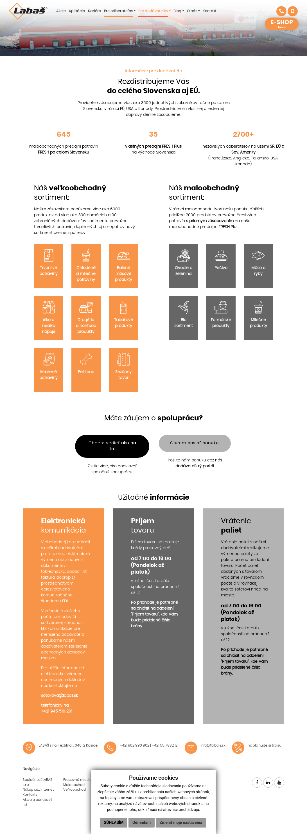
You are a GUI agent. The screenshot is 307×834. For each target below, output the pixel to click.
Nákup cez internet (38, 789)
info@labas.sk (212, 745)
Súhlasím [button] (114, 822)
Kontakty (30, 794)
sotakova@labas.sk (59, 696)
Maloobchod (74, 784)
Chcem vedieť (112, 446)
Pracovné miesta (77, 779)
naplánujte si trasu (264, 745)
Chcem (195, 443)
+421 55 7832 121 (165, 745)
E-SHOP (281, 24)
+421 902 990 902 (134, 745)
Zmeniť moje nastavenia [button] (181, 822)
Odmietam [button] (141, 822)
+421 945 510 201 (56, 711)
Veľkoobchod (74, 789)
